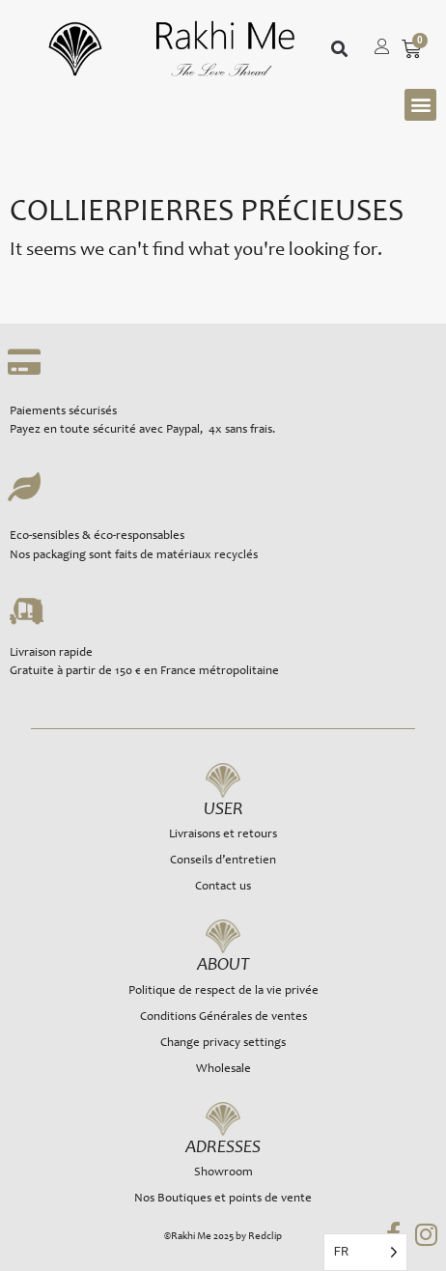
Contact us (223, 887)
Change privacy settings (223, 1043)
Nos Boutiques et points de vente (223, 1199)
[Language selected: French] (365, 1252)
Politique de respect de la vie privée (223, 991)
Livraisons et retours (223, 835)
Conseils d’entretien (223, 861)
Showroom (223, 1173)
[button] (339, 49)
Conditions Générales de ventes (223, 1017)
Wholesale (223, 1069)
